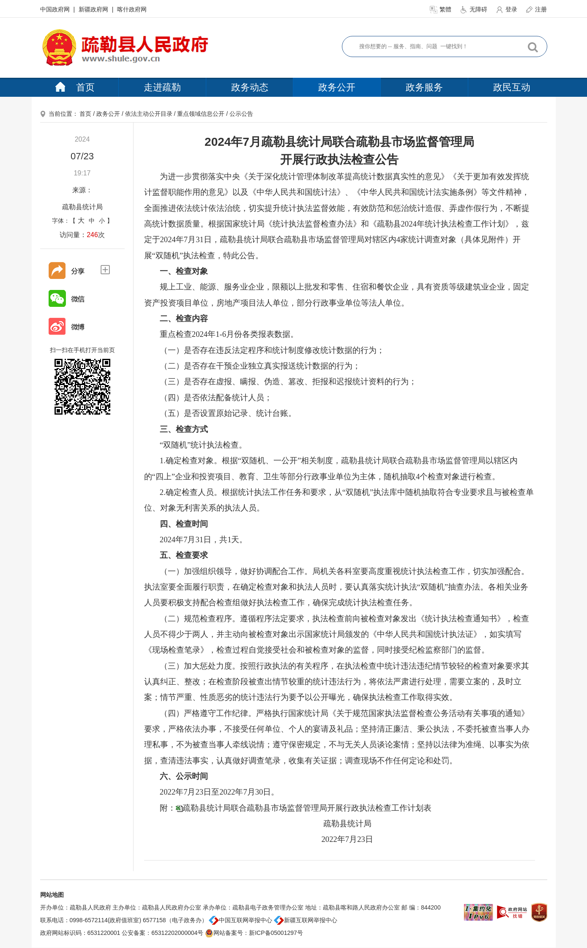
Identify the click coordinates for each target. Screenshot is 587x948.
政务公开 (336, 87)
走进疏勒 (162, 87)
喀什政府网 (132, 9)
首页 (75, 87)
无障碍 (474, 9)
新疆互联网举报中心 (305, 920)
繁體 (441, 9)
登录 (507, 9)
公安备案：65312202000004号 (162, 932)
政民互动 (511, 87)
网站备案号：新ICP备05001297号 (254, 932)
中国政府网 (55, 9)
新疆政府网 (94, 9)
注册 (536, 9)
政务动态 (249, 87)
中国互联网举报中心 (240, 920)
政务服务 (424, 87)
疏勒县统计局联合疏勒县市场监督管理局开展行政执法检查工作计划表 (307, 807)
